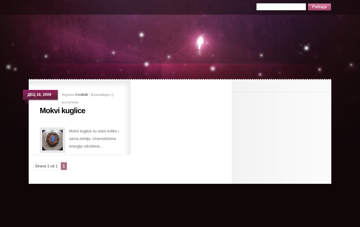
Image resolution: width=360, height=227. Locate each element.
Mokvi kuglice (62, 110)
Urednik (81, 94)
